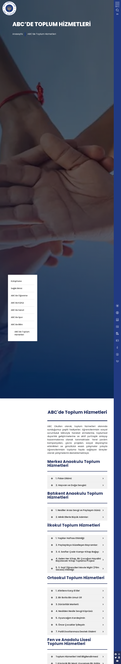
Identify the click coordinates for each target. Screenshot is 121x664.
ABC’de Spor (17, 317)
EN (117, 14)
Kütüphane (16, 281)
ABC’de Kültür (17, 302)
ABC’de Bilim (17, 324)
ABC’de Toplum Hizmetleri (41, 34)
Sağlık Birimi (16, 288)
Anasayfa (17, 34)
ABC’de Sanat (17, 310)
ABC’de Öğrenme (19, 295)
